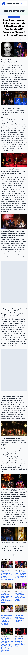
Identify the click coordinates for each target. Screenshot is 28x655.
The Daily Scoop (14, 10)
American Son (20, 83)
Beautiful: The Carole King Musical (14, 86)
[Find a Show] (25, 3)
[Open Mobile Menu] (22, 3)
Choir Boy (15, 62)
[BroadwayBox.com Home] (10, 3)
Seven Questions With (14, 17)
